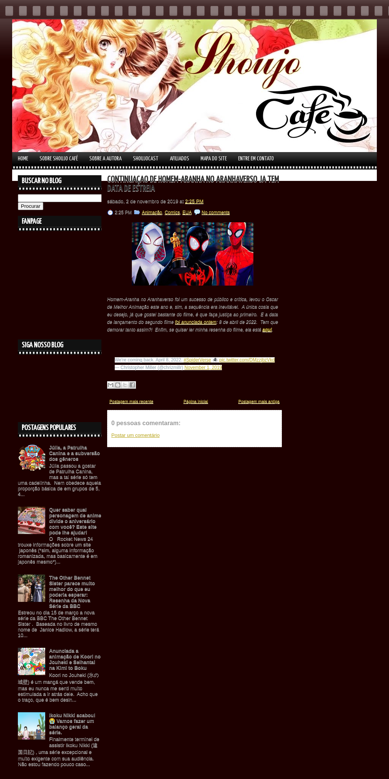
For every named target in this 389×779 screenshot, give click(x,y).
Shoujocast (145, 159)
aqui (267, 329)
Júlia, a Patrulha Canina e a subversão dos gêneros (74, 453)
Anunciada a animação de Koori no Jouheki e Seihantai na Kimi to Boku (75, 659)
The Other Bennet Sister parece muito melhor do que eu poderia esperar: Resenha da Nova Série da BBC (72, 592)
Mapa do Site (214, 159)
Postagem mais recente (131, 401)
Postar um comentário (135, 435)
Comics (172, 212)
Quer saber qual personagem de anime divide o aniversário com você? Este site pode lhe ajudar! (75, 521)
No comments (216, 212)
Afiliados (179, 159)
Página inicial (195, 401)
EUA (186, 212)
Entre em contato (256, 159)
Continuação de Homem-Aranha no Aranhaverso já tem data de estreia (193, 184)
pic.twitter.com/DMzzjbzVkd (247, 360)
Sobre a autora (105, 159)
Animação (152, 212)
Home (23, 159)
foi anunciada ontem (196, 322)
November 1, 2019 (203, 367)
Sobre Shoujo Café (59, 159)
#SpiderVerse (197, 360)
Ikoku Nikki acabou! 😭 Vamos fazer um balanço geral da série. (72, 723)
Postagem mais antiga (259, 401)
